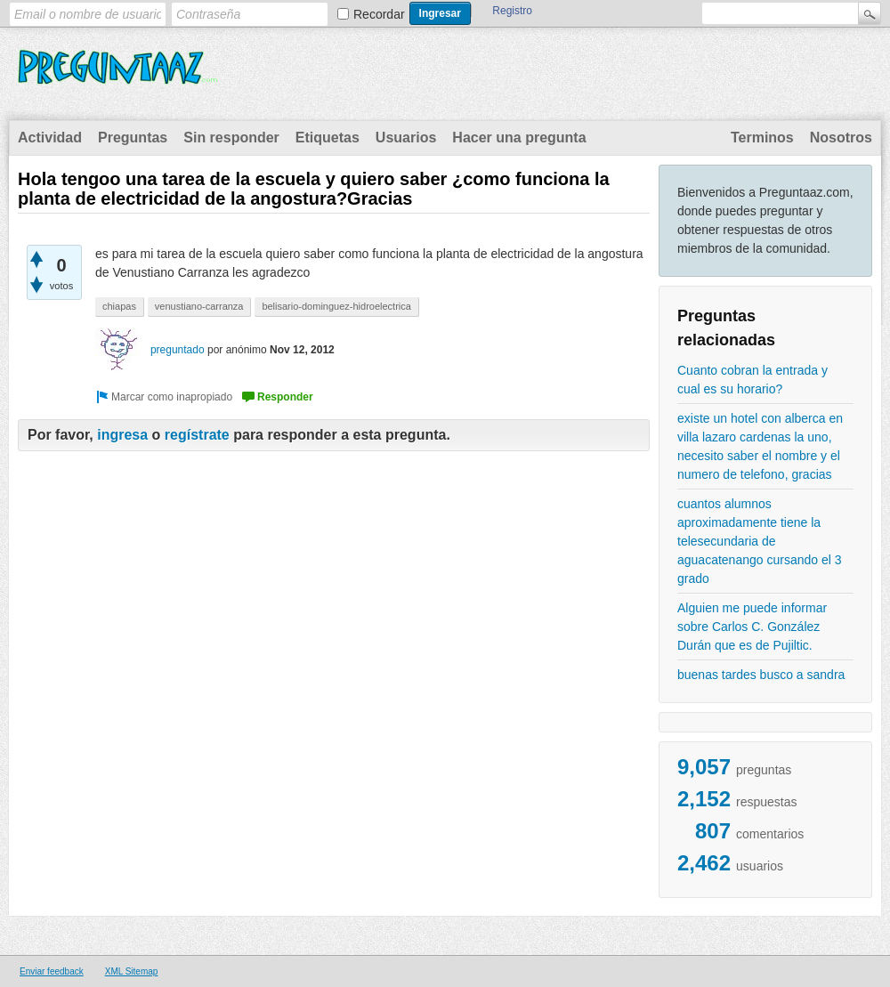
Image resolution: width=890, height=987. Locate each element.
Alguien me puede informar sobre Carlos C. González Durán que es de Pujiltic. (752, 626)
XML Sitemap (131, 971)
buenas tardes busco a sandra (761, 674)
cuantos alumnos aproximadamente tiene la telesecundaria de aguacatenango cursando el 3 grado (759, 541)
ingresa (122, 434)
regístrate (197, 434)
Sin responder (231, 137)
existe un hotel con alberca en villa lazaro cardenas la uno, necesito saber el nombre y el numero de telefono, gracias (760, 446)
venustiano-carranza (199, 306)
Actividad (50, 137)
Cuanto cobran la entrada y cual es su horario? (752, 379)
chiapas (119, 306)
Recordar (379, 14)
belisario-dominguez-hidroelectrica (336, 306)
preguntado (177, 350)
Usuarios (406, 137)
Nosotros (841, 137)
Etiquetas (327, 137)
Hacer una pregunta (519, 137)
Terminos (762, 137)
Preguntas (132, 137)
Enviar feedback (52, 971)
